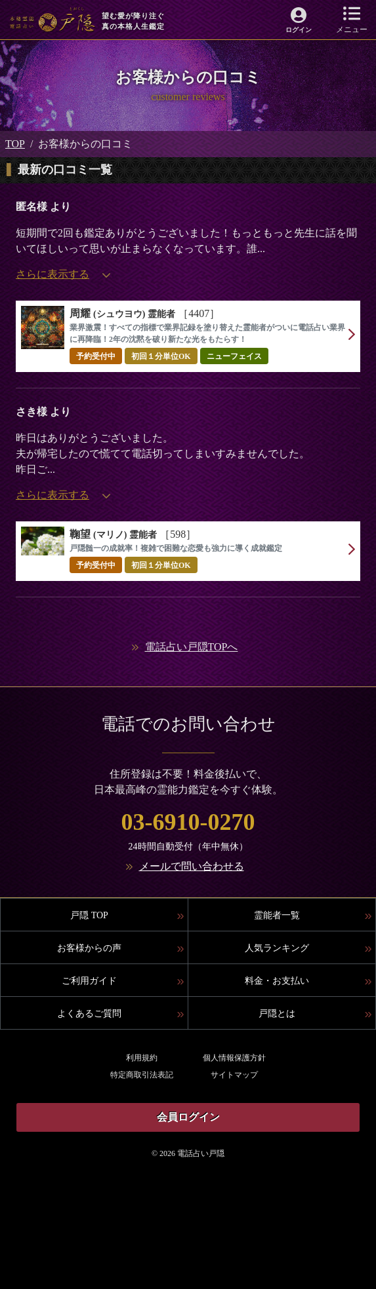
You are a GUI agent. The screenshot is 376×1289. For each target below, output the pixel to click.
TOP (15, 143)
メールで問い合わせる (191, 866)
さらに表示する (63, 274)
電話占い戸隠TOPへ (191, 646)
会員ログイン (188, 1117)
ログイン (298, 29)
